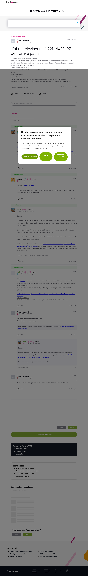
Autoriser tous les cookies (60, 88)
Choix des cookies (30, 88)
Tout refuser (46, 88)
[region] (44, 76)
